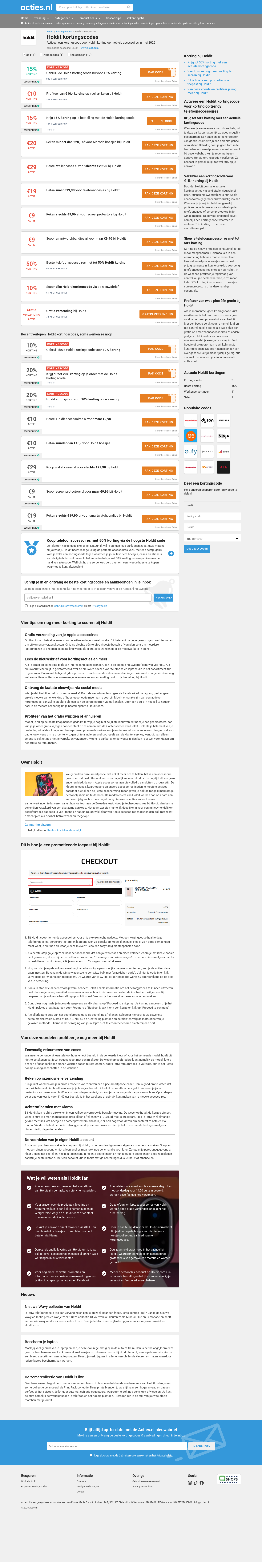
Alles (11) (33, 56)
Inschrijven (187, 1492)
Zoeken (129, 7)
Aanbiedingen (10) (93, 56)
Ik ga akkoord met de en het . (133, 1501)
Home (50, 31)
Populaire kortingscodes (34, 1532)
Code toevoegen (197, 550)
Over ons (81, 1527)
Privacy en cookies (142, 1532)
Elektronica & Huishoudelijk (64, 877)
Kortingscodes (64, 31)
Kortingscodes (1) (60, 56)
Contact (81, 1537)
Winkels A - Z (28, 1527)
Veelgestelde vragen (88, 1532)
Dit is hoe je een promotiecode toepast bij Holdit (208, 84)
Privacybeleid (164, 1501)
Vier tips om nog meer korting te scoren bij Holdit (209, 75)
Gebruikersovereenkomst (133, 1501)
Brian (174, 82)
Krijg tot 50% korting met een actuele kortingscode (207, 66)
